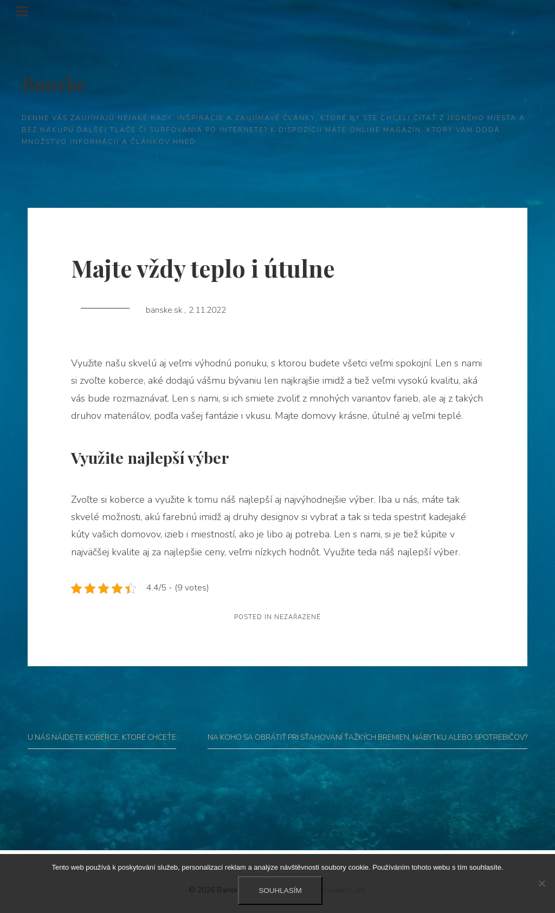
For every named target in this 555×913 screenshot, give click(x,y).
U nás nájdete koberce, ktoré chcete (102, 737)
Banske (54, 83)
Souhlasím (280, 890)
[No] (541, 883)
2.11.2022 (207, 310)
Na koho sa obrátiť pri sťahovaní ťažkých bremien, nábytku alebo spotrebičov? (367, 737)
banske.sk (165, 310)
